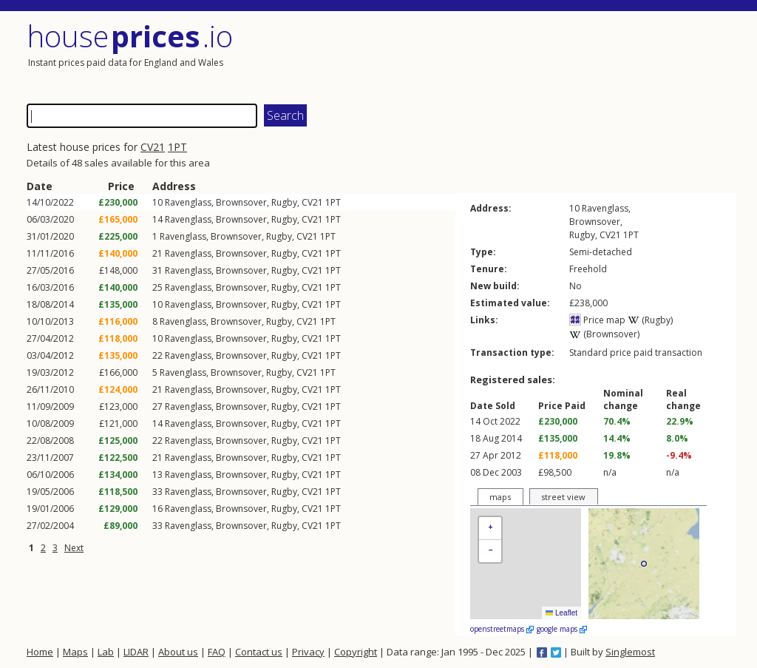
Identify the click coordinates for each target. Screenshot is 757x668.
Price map (597, 320)
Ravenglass (188, 202)
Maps (75, 651)
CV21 (152, 147)
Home (40, 651)
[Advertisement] (558, 55)
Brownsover (241, 202)
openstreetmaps (502, 629)
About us (178, 651)
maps (500, 496)
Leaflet (561, 613)
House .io (130, 36)
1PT (177, 147)
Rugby (284, 202)
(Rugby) (650, 320)
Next (74, 548)
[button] (490, 528)
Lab (106, 651)
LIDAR (136, 651)
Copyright (355, 651)
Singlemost (630, 651)
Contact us (258, 651)
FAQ (216, 651)
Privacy (308, 651)
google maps (562, 629)
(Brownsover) (604, 334)
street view (563, 496)
